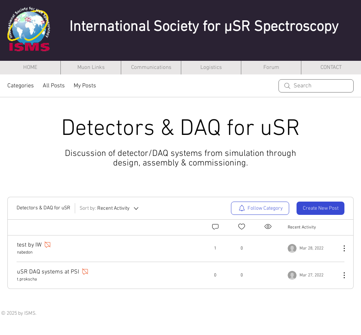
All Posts (54, 86)
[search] (316, 86)
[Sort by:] (110, 208)
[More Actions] (340, 248)
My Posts (85, 86)
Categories (20, 86)
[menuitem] (260, 208)
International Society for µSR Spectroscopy (204, 27)
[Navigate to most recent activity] (311, 248)
